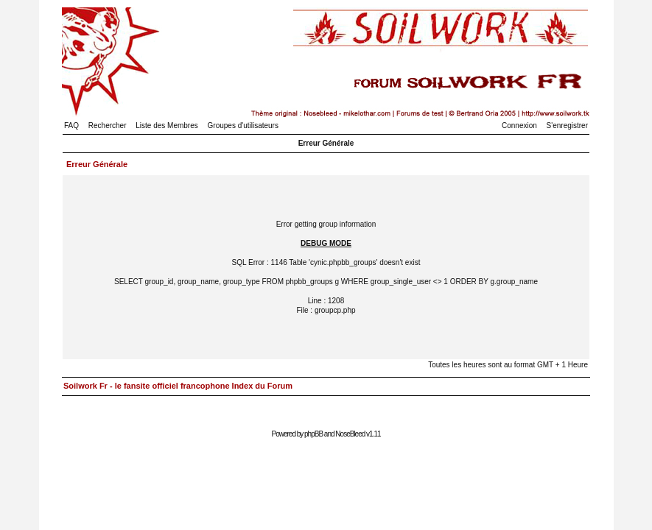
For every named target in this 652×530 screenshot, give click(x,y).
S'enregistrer (567, 125)
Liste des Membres (166, 125)
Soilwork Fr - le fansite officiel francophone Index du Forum (177, 385)
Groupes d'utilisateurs (243, 125)
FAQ (71, 125)
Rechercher (107, 125)
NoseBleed (350, 434)
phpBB (313, 434)
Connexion (519, 125)
